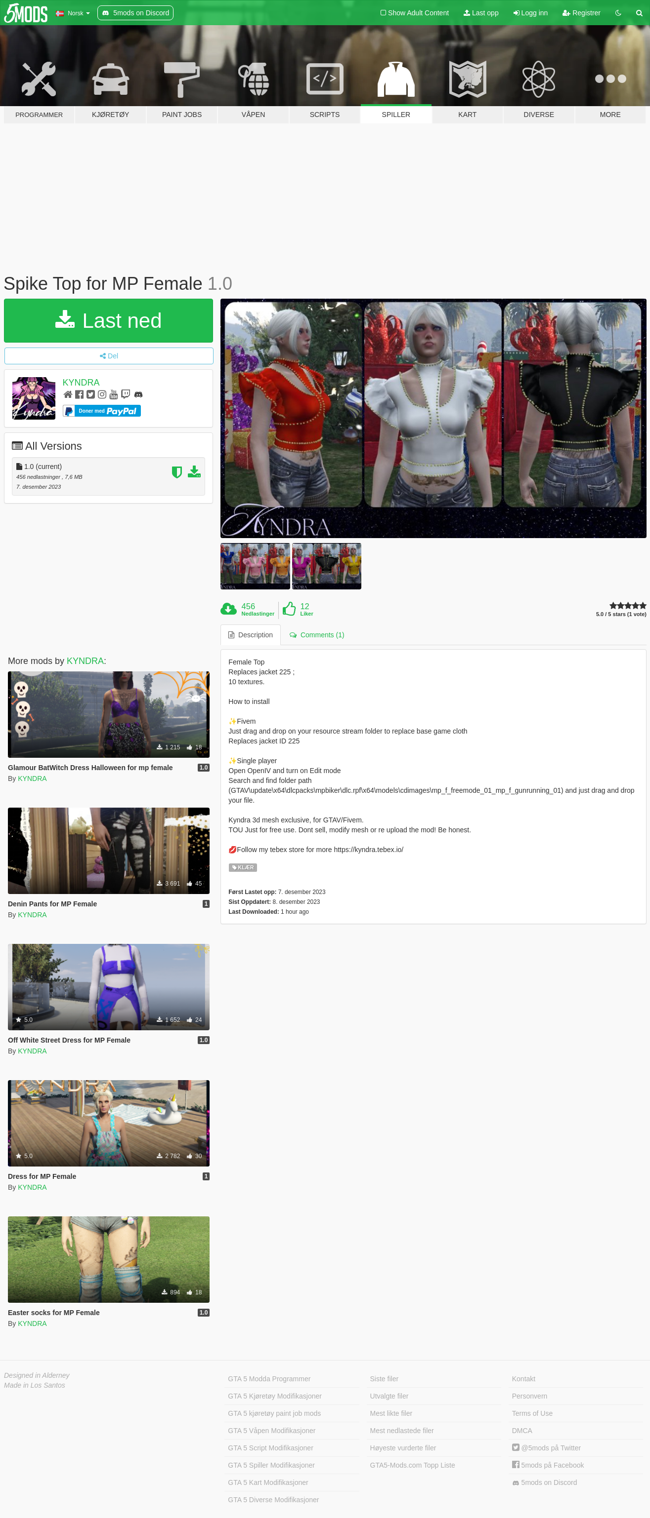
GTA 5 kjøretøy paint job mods (274, 1413)
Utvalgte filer (389, 1396)
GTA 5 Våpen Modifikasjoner (271, 1431)
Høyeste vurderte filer (403, 1448)
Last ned (108, 320)
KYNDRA (81, 383)
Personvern (530, 1396)
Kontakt (523, 1379)
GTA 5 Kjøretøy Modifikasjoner (275, 1396)
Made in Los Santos (34, 1385)
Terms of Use (532, 1413)
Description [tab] (250, 635)
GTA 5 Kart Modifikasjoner (268, 1482)
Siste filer (384, 1379)
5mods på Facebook (548, 1465)
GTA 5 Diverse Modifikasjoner (273, 1500)
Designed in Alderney (37, 1375)
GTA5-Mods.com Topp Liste (412, 1465)
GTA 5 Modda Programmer (269, 1379)
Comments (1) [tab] (317, 635)
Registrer (582, 13)
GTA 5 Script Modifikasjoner (270, 1448)
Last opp (481, 13)
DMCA (522, 1431)
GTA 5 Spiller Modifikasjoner (271, 1465)
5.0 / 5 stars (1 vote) (621, 614)
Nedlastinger (258, 614)
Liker (306, 614)
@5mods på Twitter (546, 1447)
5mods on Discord (544, 1483)
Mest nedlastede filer (402, 1431)
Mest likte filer (391, 1413)
